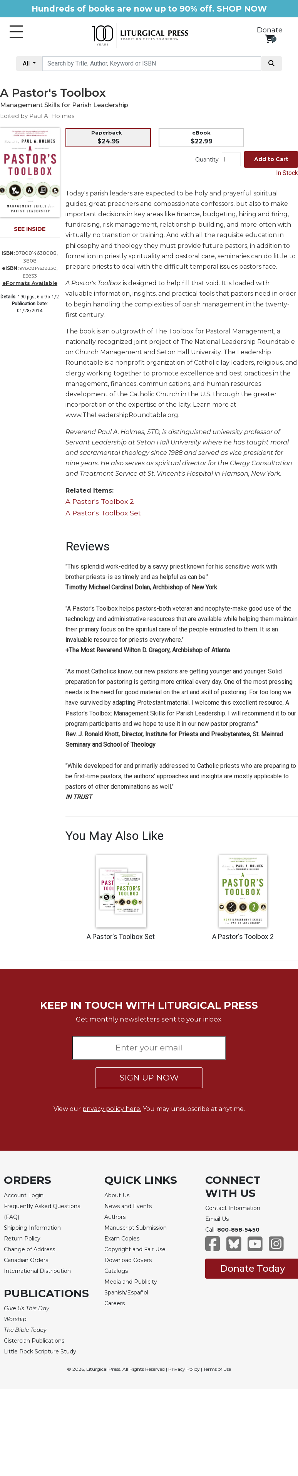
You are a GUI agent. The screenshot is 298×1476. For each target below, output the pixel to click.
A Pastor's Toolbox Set (103, 513)
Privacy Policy (184, 1369)
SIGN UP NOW (149, 1077)
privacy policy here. (111, 1108)
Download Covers (128, 1260)
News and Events (128, 1206)
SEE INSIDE (29, 229)
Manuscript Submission (135, 1227)
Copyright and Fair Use (135, 1249)
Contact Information (232, 1208)
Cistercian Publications (34, 1340)
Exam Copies (121, 1238)
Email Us (217, 1218)
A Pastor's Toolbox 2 (99, 501)
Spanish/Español (126, 1292)
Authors (115, 1216)
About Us (116, 1195)
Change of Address (29, 1249)
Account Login (24, 1195)
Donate (270, 30)
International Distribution (37, 1270)
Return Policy (22, 1238)
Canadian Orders (26, 1260)
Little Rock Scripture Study (40, 1351)
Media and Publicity (130, 1281)
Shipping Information (32, 1227)
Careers (114, 1303)
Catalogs (116, 1270)
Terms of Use (217, 1369)
